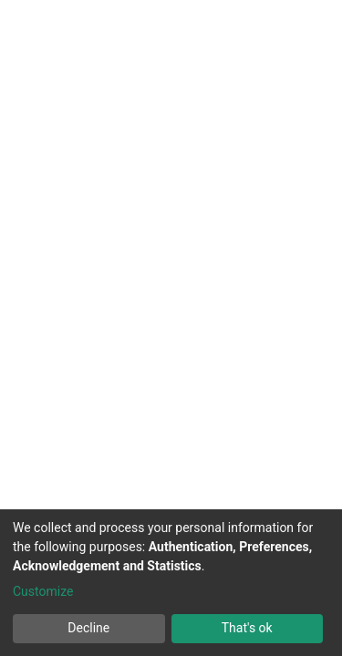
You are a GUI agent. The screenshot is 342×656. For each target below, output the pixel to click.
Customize (43, 591)
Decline (88, 627)
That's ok (247, 627)
